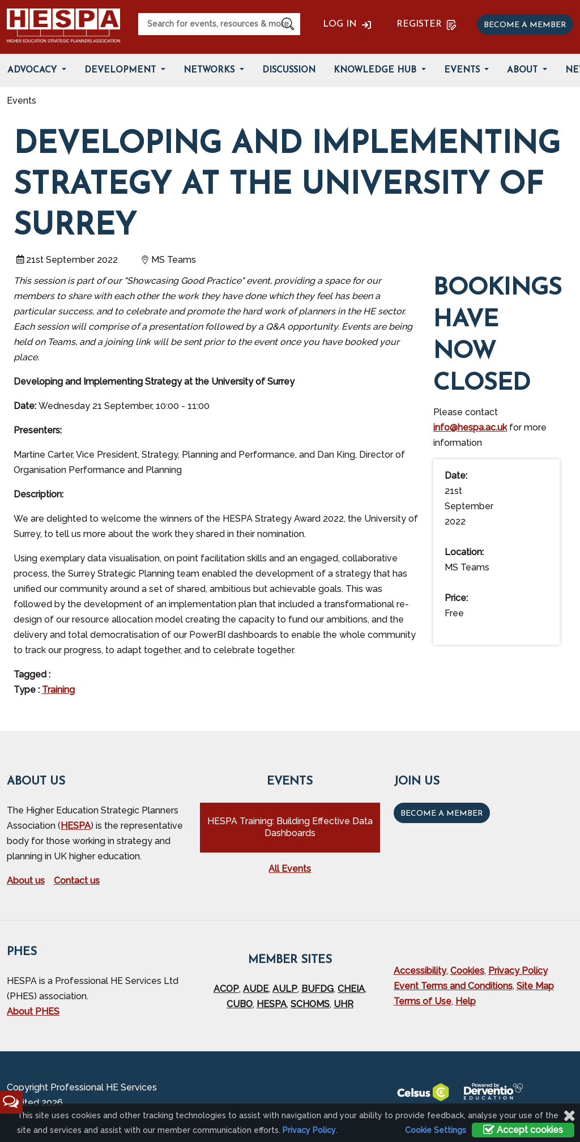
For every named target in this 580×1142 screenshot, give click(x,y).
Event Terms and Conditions (453, 986)
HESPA (76, 825)
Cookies (467, 970)
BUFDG (317, 988)
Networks (210, 70)
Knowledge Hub (376, 70)
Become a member (525, 25)
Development (121, 70)
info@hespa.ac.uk (470, 427)
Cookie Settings (435, 1130)
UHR (343, 1004)
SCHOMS (310, 1004)
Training (58, 689)
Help (465, 1001)
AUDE (255, 988)
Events (463, 70)
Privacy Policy (518, 970)
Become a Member (441, 813)
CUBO (240, 1004)
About (523, 70)
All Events (289, 868)
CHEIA (351, 988)
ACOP (226, 988)
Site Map (535, 986)
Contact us (77, 880)
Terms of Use (422, 1001)
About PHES (33, 1011)
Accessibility (420, 970)
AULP (284, 988)
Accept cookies (523, 1129)
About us (26, 880)
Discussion (288, 70)
